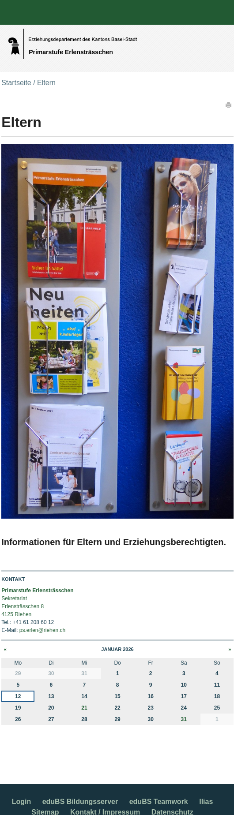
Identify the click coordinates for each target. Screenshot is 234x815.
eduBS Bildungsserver (80, 801)
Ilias (206, 801)
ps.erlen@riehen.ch (42, 630)
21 (84, 708)
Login (21, 801)
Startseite (16, 82)
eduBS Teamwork (158, 801)
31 (184, 719)
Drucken (229, 104)
